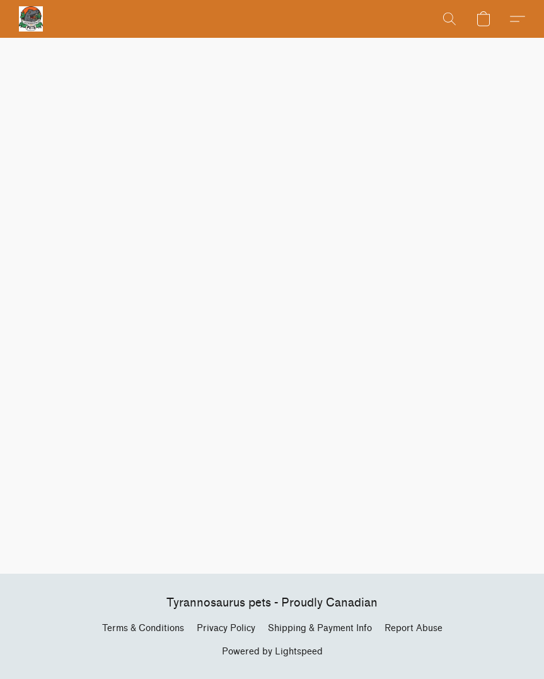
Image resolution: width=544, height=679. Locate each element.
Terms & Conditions (143, 628)
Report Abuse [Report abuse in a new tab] (414, 628)
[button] (31, 19)
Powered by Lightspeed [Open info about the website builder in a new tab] (272, 651)
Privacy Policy (226, 628)
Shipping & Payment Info (320, 628)
